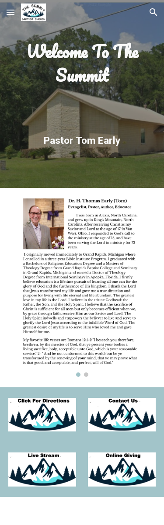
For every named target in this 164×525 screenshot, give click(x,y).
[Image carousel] (82, 287)
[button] (10, 12)
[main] (82, 94)
